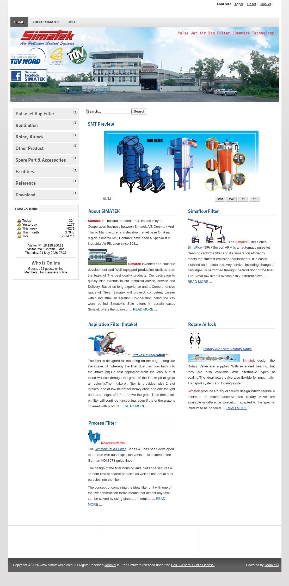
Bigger (238, 4)
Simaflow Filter (203, 211)
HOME (19, 22)
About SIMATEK (46, 22)
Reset (251, 4)
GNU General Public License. (192, 579)
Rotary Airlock (202, 324)
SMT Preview (101, 124)
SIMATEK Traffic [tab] (26, 208)
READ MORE (143, 309)
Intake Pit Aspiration (148, 355)
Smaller (265, 4)
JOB (71, 22)
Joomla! (110, 579)
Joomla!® (272, 579)
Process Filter (102, 423)
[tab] (76, 111)
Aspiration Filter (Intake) (112, 324)
